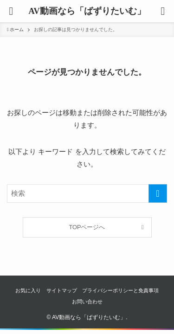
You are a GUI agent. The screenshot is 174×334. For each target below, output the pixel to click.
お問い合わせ (87, 301)
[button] (163, 11)
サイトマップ (61, 290)
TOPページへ (87, 227)
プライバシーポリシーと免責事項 (120, 290)
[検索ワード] (87, 193)
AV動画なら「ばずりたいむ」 (87, 11)
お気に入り (28, 290)
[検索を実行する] (157, 193)
